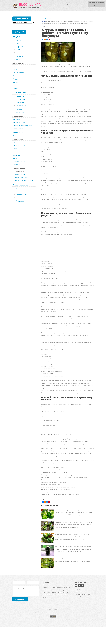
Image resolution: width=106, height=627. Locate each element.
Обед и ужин (55, 4)
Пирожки (19, 53)
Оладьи (19, 50)
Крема (15, 158)
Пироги (15, 79)
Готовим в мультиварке (21, 177)
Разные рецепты (20, 185)
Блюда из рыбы (18, 119)
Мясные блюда (67, 4)
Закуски (46, 4)
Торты (15, 152)
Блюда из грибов (19, 129)
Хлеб (18, 188)
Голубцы (16, 85)
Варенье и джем (19, 161)
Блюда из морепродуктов (22, 126)
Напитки (16, 88)
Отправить (21, 599)
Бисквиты (16, 155)
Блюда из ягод (18, 132)
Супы (15, 69)
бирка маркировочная (46, 18)
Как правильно (21, 195)
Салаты (15, 66)
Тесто (18, 191)
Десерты (16, 142)
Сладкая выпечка (19, 145)
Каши (15, 135)
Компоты (16, 164)
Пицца (18, 40)
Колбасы (19, 56)
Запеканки (16, 76)
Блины (18, 43)
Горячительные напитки (25, 198)
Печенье (16, 149)
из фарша (19, 109)
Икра (18, 59)
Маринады (20, 201)
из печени (20, 112)
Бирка (43, 21)
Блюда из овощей (19, 122)
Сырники (19, 46)
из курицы (20, 96)
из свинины (20, 103)
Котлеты (16, 82)
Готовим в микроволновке (23, 180)
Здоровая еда (78, 4)
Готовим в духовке (20, 174)
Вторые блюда (18, 73)
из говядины (20, 99)
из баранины (21, 106)
